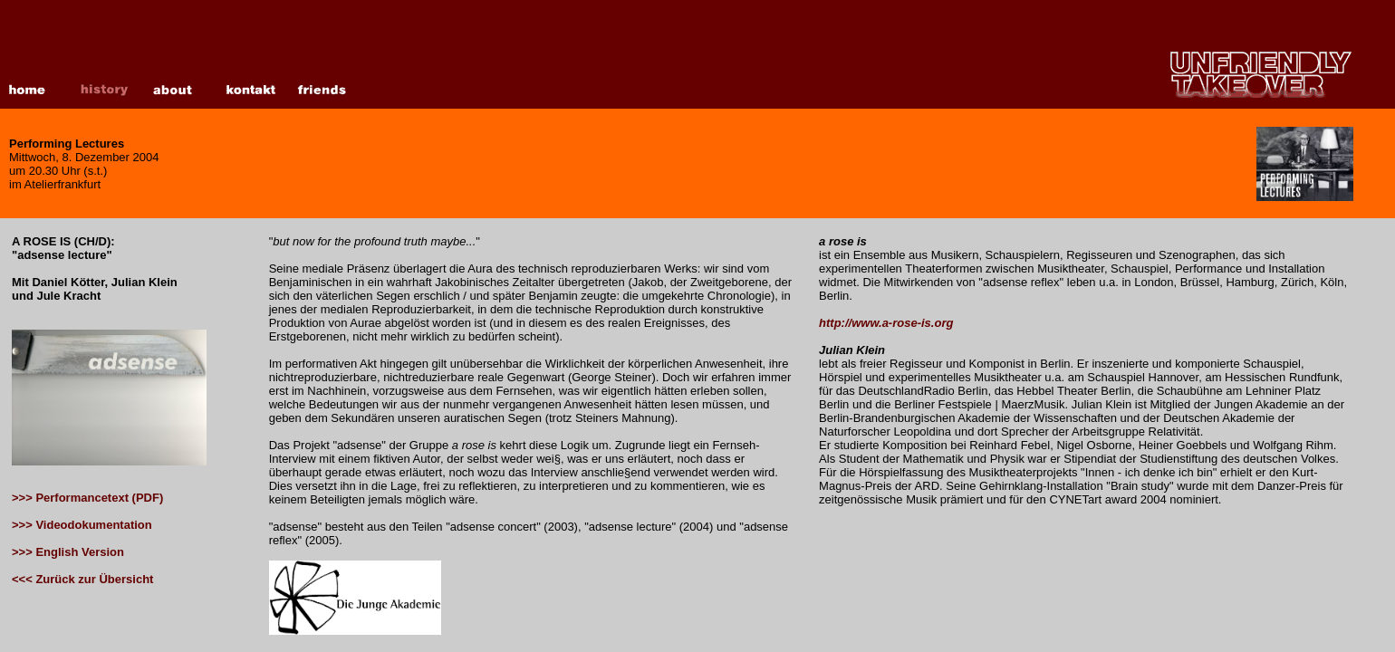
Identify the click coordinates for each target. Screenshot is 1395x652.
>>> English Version (68, 552)
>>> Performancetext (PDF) (87, 497)
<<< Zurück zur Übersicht (82, 579)
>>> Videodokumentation (82, 525)
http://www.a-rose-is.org (886, 323)
